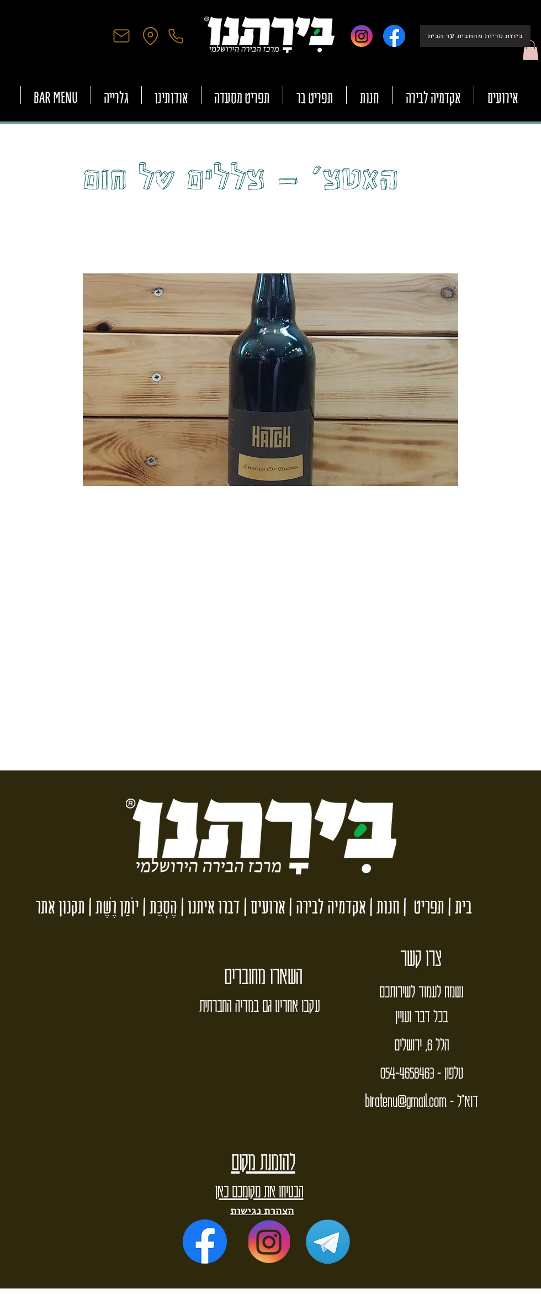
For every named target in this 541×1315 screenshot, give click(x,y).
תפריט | (422, 906)
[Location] (150, 36)
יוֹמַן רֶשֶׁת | (112, 906)
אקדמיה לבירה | (325, 906)
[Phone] (176, 36)
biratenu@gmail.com (406, 1100)
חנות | (383, 906)
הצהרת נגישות (262, 1210)
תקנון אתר (60, 906)
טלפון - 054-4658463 (421, 1072)
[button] (530, 50)
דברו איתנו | (208, 906)
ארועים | (262, 906)
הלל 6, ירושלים (421, 1043)
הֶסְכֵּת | (158, 906)
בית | (458, 906)
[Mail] (121, 36)
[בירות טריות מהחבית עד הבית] (475, 36)
